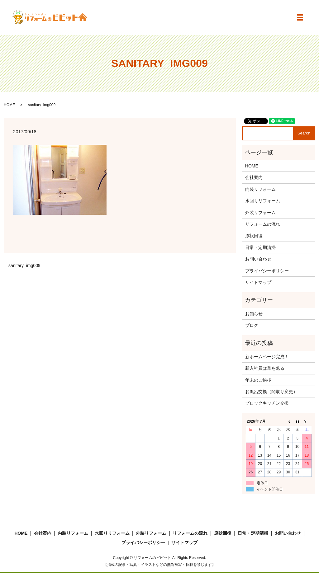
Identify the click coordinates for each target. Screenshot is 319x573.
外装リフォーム (260, 212)
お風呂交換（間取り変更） (271, 391)
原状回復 (254, 235)
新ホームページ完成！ (267, 356)
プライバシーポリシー (267, 270)
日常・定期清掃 (260, 247)
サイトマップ (258, 282)
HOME (9, 105)
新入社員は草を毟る (264, 368)
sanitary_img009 (24, 265)
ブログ (251, 325)
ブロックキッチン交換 (267, 403)
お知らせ (254, 313)
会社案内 (254, 177)
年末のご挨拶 (258, 380)
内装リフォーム (260, 189)
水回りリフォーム (262, 200)
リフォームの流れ (262, 224)
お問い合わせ (258, 258)
